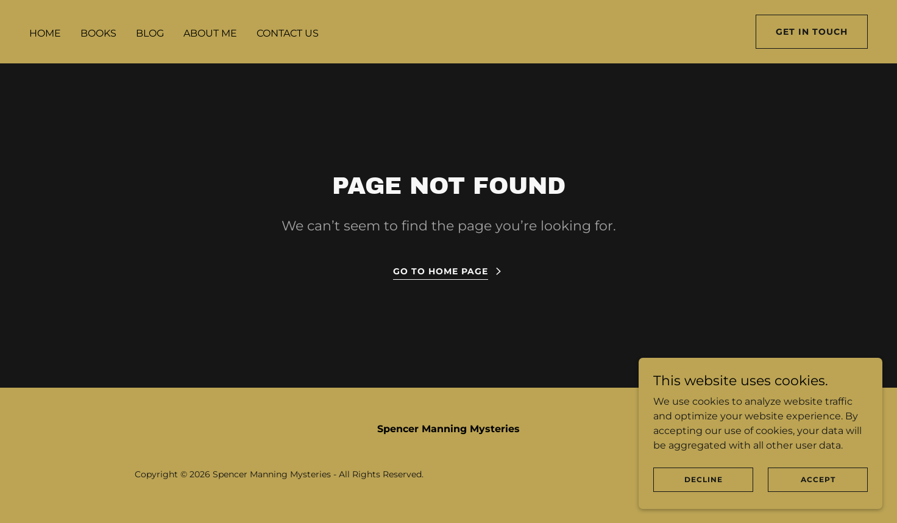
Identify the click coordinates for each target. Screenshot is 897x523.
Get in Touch (812, 31)
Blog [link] (150, 33)
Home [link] (45, 33)
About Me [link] (210, 33)
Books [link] (98, 33)
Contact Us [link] (288, 33)
